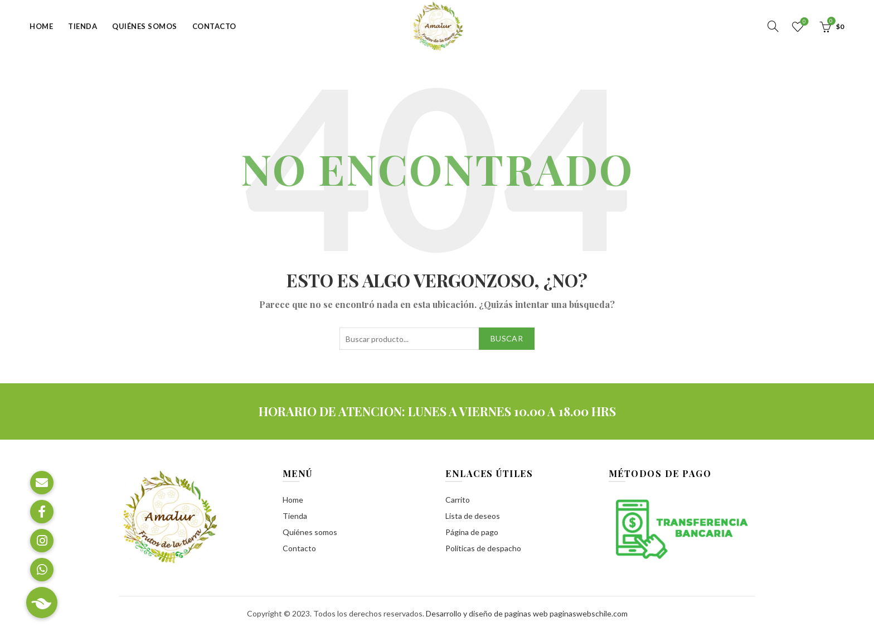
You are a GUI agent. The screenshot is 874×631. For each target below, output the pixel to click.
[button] (41, 602)
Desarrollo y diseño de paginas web (487, 613)
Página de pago (471, 532)
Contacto (214, 26)
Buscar (507, 338)
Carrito (457, 499)
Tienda (82, 26)
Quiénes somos (144, 26)
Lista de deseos (803, 22)
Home (41, 26)
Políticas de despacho (483, 548)
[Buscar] (773, 26)
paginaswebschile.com (589, 613)
